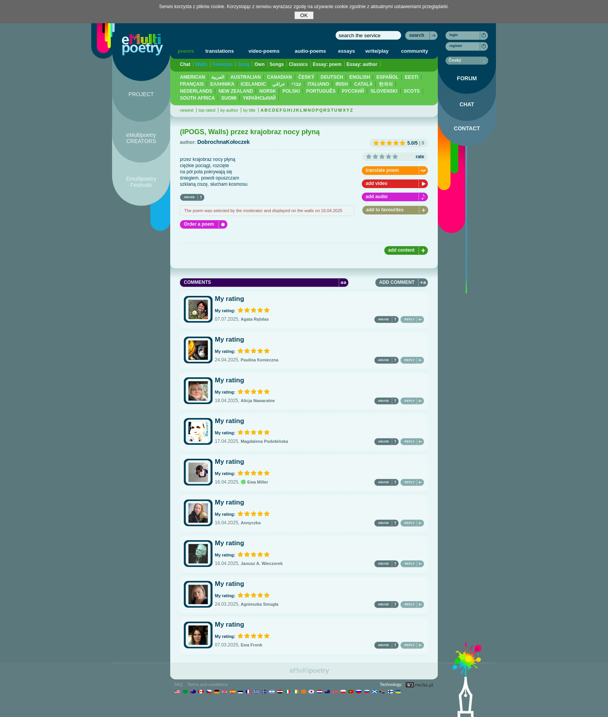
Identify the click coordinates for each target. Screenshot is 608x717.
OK (303, 15)
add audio (377, 196)
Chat (185, 64)
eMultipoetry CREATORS (141, 138)
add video (376, 183)
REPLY (409, 319)
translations (220, 51)
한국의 (386, 84)
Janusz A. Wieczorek (262, 563)
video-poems (264, 51)
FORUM (467, 78)
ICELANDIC (253, 84)
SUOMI (229, 98)
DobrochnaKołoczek (223, 142)
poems (186, 51)
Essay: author (362, 64)
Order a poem (199, 224)
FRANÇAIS (192, 84)
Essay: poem (327, 64)
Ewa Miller (254, 482)
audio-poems (310, 51)
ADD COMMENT (397, 282)
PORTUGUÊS (320, 91)
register (455, 46)
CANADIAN (279, 77)
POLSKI (291, 91)
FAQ (178, 684)
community (414, 51)
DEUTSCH (332, 77)
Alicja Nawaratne (258, 400)
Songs (276, 64)
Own (259, 64)
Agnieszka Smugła (259, 604)
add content (401, 250)
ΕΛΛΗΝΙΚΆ (222, 84)
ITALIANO (318, 84)
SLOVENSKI (383, 91)
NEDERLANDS (196, 91)
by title (249, 110)
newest (186, 110)
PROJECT (141, 94)
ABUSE (189, 197)
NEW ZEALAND (236, 91)
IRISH (341, 84)
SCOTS (412, 91)
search (416, 35)
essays (346, 51)
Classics (298, 64)
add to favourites (385, 210)
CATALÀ (363, 84)
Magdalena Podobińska (264, 441)
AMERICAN (192, 77)
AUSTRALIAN (245, 77)
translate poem (382, 170)
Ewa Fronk (252, 645)
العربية (217, 77)
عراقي (278, 84)
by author (229, 110)
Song (243, 64)
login (453, 35)
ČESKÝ (306, 77)
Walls (201, 64)
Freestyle (222, 64)
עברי (296, 84)
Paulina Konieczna (259, 360)
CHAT (466, 104)
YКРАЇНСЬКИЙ (259, 98)
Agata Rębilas (255, 319)
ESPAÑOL (388, 77)
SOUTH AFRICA (197, 98)
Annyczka (251, 522)
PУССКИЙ (353, 91)
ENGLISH (359, 77)
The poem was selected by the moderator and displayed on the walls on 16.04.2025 (263, 210)
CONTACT (467, 128)
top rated (207, 110)
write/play (377, 51)
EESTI (411, 77)
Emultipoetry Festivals (141, 182)
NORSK (267, 91)
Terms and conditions (207, 684)
